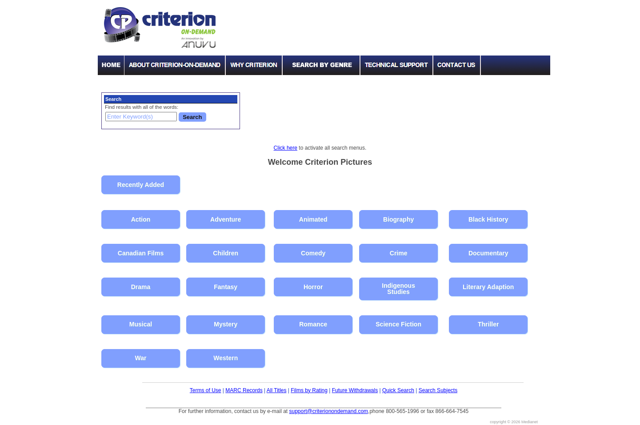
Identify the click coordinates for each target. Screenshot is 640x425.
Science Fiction (398, 324)
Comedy (313, 253)
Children (225, 253)
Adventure (225, 219)
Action (141, 219)
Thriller (488, 324)
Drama (141, 286)
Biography (398, 219)
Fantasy (225, 286)
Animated (313, 219)
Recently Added (140, 184)
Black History (488, 219)
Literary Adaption (488, 286)
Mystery (225, 324)
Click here (285, 148)
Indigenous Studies (398, 288)
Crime (399, 253)
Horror (313, 286)
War (141, 357)
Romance (313, 324)
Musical (140, 324)
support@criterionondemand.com (328, 411)
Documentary (488, 253)
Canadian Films (141, 253)
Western (225, 357)
